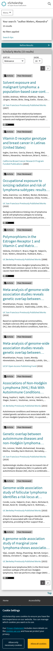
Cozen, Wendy (30, 303)
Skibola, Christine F (12, 250)
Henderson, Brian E (31, 155)
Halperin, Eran (23, 502)
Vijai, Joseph (9, 552)
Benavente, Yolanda (12, 197)
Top (49, 593)
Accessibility (34, 600)
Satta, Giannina (10, 194)
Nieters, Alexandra (11, 155)
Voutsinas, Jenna (27, 400)
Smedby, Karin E (26, 504)
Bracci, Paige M (30, 250)
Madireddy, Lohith (33, 306)
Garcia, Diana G (26, 152)
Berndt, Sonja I (41, 552)
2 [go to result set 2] (47, 68)
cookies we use (13, 631)
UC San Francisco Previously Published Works (24, 105)
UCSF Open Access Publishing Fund (19, 366)
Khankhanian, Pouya (12, 303)
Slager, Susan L (10, 400)
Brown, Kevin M (10, 504)
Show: (36, 57)
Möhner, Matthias (28, 96)
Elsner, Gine (42, 99)
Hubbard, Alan (34, 253)
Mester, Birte (17, 99)
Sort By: (6, 57)
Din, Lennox (8, 448)
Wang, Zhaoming (24, 552)
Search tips (8, 37)
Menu (5, 12)
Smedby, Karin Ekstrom (22, 450)
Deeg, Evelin (30, 99)
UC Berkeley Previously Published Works (22, 259)
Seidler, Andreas (10, 96)
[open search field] (49, 3)
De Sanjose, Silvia (31, 197)
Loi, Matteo (24, 194)
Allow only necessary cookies (13, 643)
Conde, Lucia (9, 502)
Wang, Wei (40, 152)
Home (5, 600)
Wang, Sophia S (10, 397)
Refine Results (26, 45)
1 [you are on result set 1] (42, 68)
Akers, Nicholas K (40, 502)
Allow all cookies (38, 643)
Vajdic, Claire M (26, 397)
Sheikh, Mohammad (25, 448)
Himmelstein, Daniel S (13, 306)
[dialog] (26, 628)
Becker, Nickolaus (39, 194)
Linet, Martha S (42, 397)
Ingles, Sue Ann (10, 152)
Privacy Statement (15, 628)
